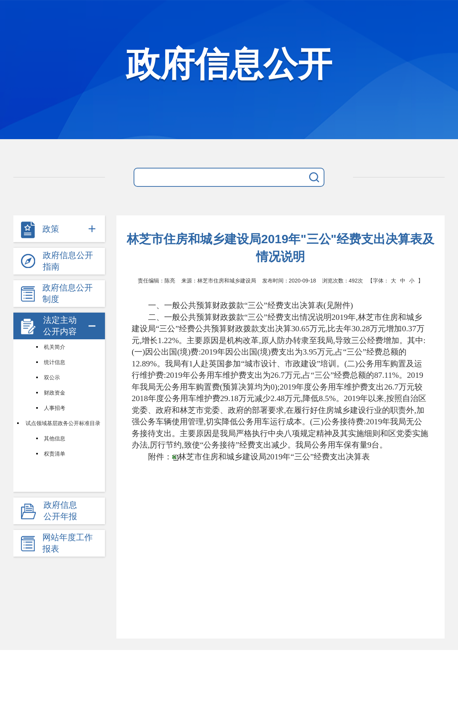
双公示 (52, 377)
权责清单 (54, 454)
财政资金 (54, 393)
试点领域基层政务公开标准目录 (63, 423)
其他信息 (54, 438)
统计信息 (54, 362)
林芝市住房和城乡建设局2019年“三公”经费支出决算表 (274, 456)
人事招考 (54, 408)
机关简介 (54, 347)
